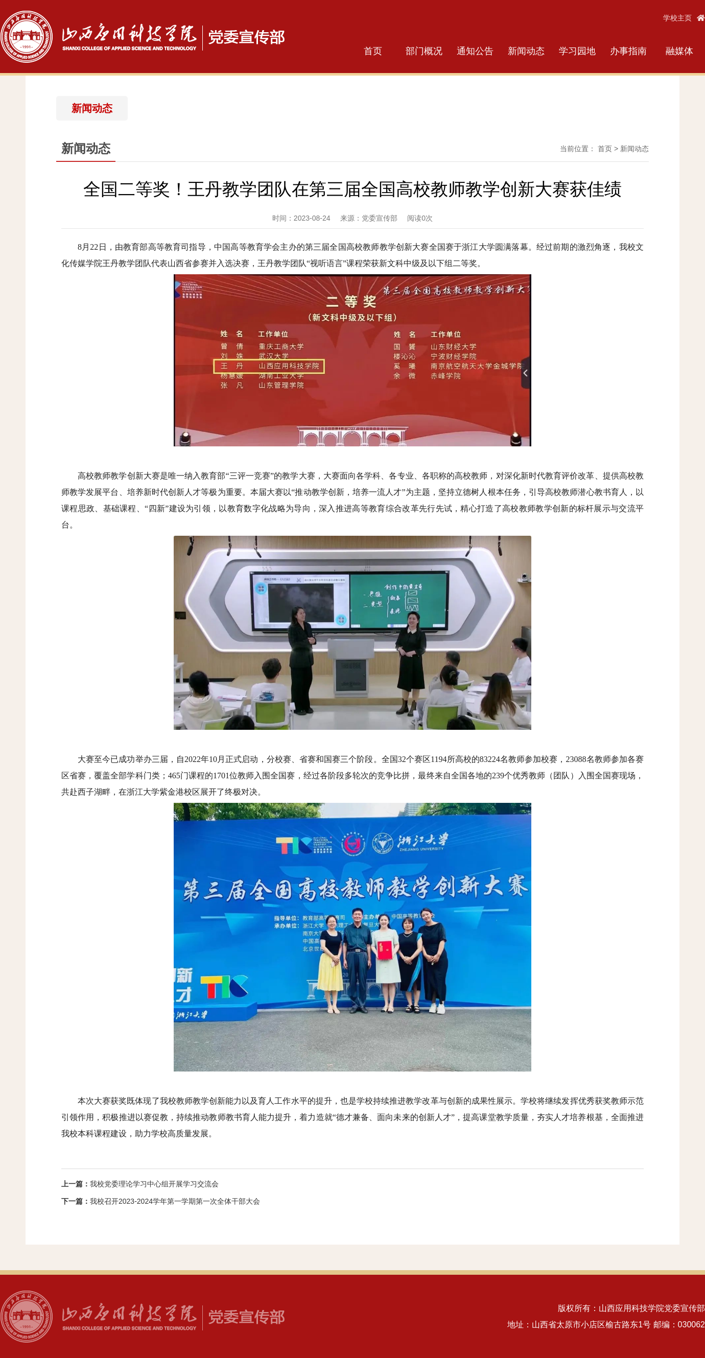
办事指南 (628, 51)
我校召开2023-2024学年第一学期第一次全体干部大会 (175, 1201)
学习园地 (577, 51)
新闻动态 (526, 51)
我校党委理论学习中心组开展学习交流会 (154, 1184)
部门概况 (424, 51)
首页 (373, 51)
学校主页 (684, 18)
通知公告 (475, 51)
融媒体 (679, 51)
